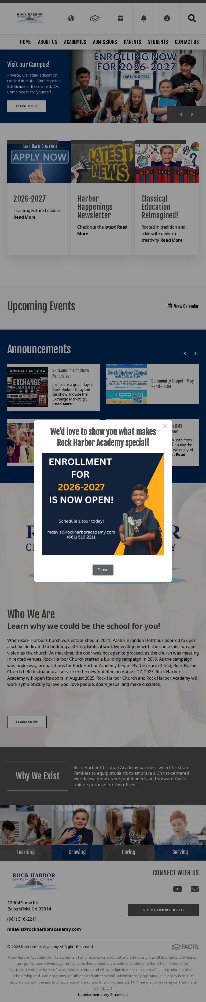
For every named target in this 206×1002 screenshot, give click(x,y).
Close (103, 570)
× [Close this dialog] (165, 426)
